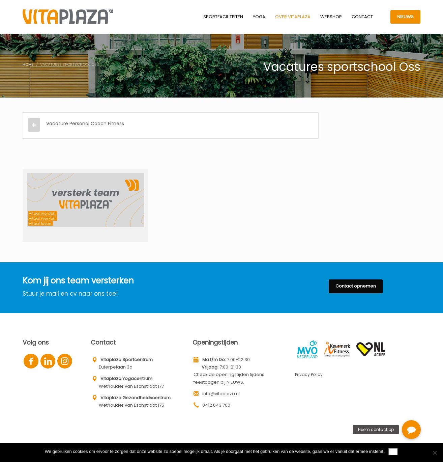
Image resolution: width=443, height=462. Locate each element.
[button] (411, 429)
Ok (393, 451)
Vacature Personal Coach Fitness (85, 123)
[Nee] (434, 452)
